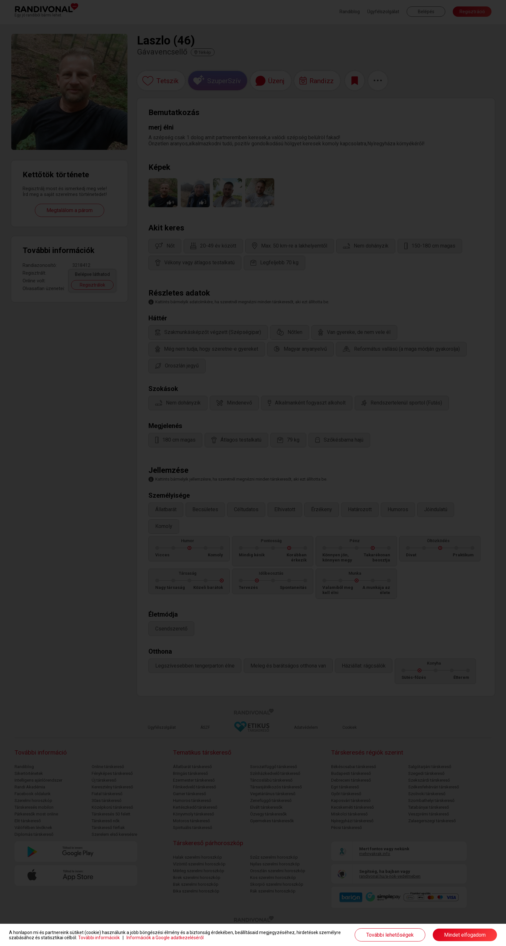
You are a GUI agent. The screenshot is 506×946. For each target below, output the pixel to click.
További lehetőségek (390, 935)
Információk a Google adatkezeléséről (165, 937)
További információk (99, 937)
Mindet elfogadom (465, 935)
